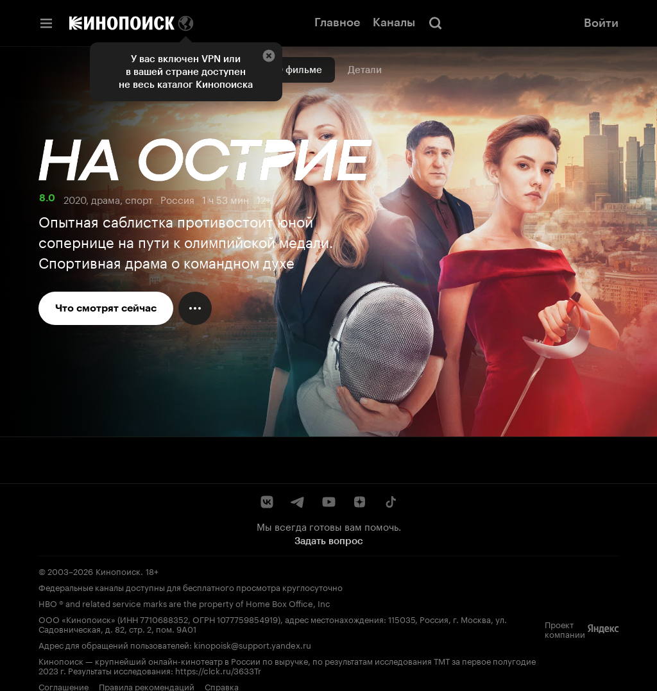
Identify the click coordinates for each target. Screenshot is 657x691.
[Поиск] (435, 23)
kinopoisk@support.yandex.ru (252, 644)
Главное (337, 22)
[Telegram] (297, 502)
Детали (365, 70)
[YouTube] (328, 502)
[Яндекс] (603, 628)
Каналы (394, 22)
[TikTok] (390, 502)
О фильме (298, 70)
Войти (601, 23)
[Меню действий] (195, 308)
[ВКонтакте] (267, 502)
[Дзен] (359, 502)
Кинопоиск (118, 570)
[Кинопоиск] (122, 23)
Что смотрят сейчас (106, 308)
